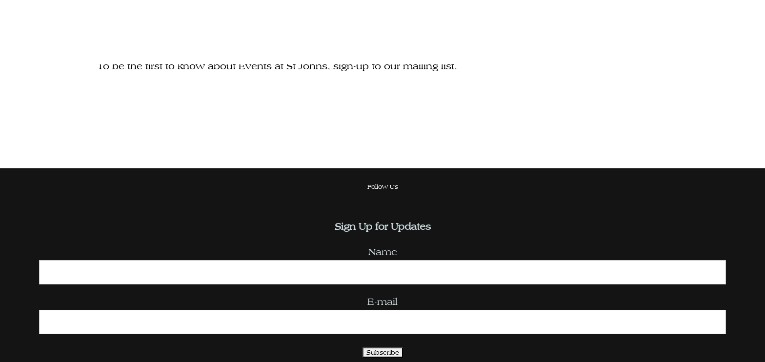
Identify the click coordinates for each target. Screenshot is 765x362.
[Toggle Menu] (732, 44)
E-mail (382, 301)
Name (382, 252)
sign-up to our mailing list (393, 66)
